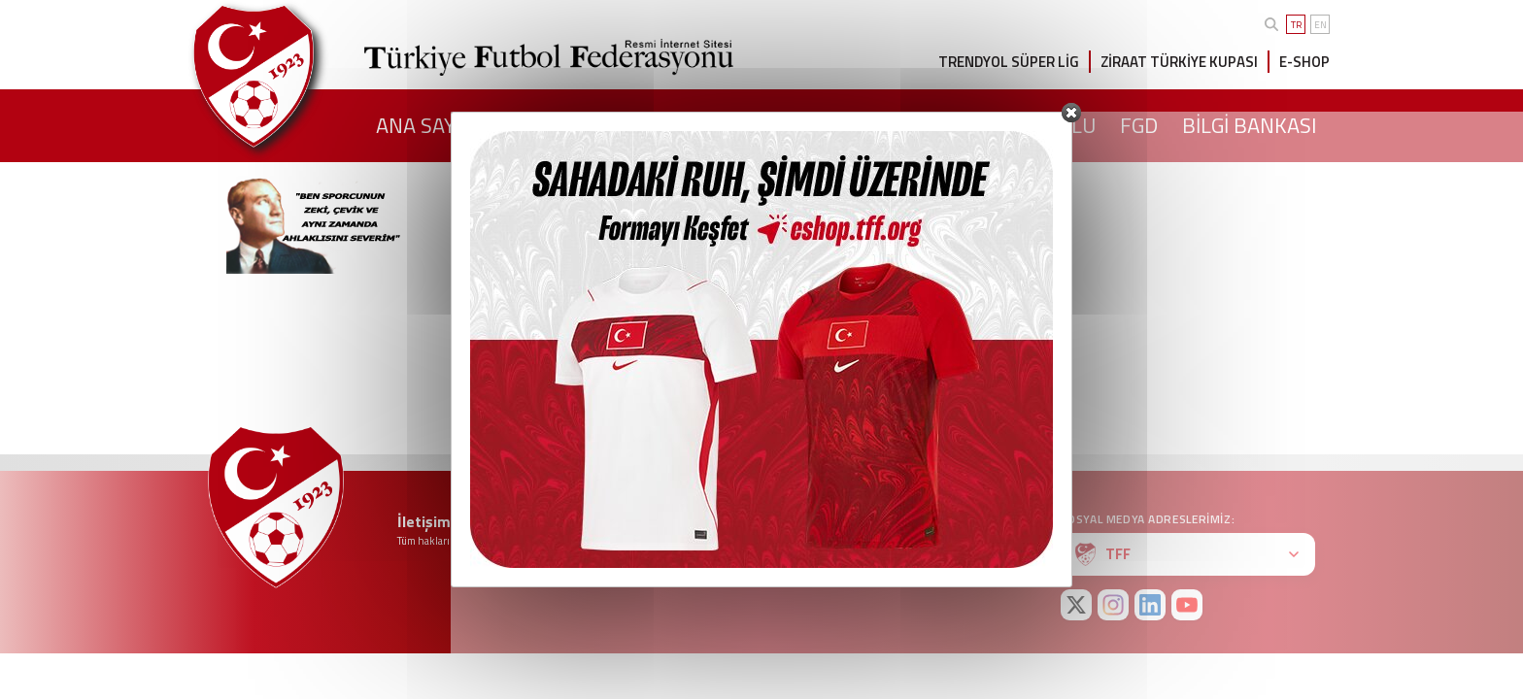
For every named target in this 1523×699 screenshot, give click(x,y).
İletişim (424, 521)
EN (1320, 24)
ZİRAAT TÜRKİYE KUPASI (1179, 61)
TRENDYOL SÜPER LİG (1008, 61)
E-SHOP (1304, 61)
